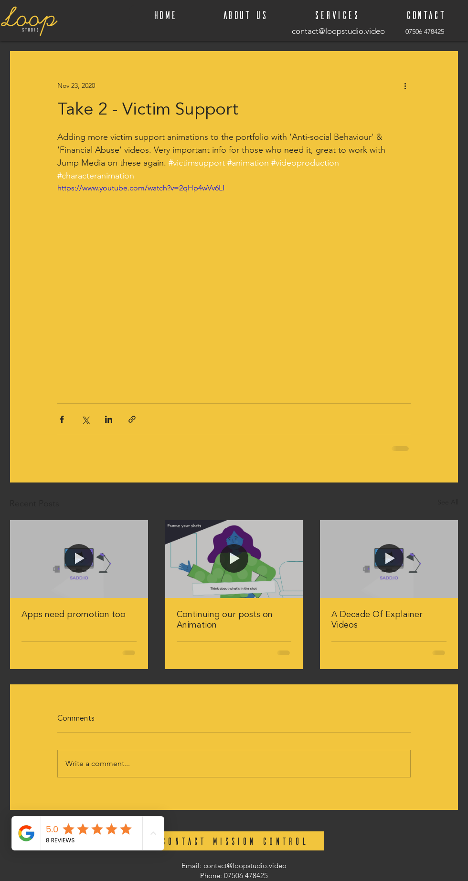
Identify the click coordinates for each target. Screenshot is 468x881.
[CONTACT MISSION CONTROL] (233, 840)
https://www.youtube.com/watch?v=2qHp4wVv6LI (140, 187)
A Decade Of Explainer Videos (377, 619)
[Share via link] (132, 419)
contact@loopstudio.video (245, 865)
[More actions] (405, 85)
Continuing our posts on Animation (225, 619)
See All (447, 502)
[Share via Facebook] (61, 419)
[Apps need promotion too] (79, 559)
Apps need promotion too (73, 614)
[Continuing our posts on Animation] (234, 559)
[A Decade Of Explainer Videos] (389, 559)
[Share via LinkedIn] (108, 419)
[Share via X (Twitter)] (85, 419)
